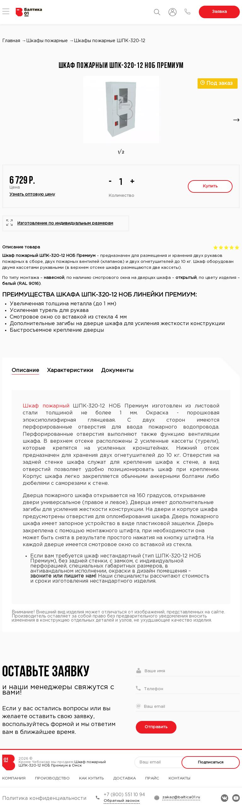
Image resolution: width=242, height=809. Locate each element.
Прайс (152, 778)
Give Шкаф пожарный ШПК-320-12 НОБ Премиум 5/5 (237, 247)
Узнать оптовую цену (32, 194)
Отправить (156, 727)
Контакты (179, 778)
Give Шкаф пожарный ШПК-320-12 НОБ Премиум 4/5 (231, 247)
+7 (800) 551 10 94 (124, 795)
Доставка (124, 778)
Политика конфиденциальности (44, 798)
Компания (14, 778)
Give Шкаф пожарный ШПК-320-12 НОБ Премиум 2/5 (221, 247)
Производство (52, 778)
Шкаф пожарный (46, 406)
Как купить (91, 778)
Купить (210, 186)
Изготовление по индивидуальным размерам (65, 223)
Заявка (219, 12)
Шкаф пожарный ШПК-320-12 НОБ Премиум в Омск (62, 764)
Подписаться (210, 762)
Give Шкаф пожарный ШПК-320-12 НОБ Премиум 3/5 (226, 247)
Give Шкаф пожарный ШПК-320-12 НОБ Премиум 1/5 (215, 247)
